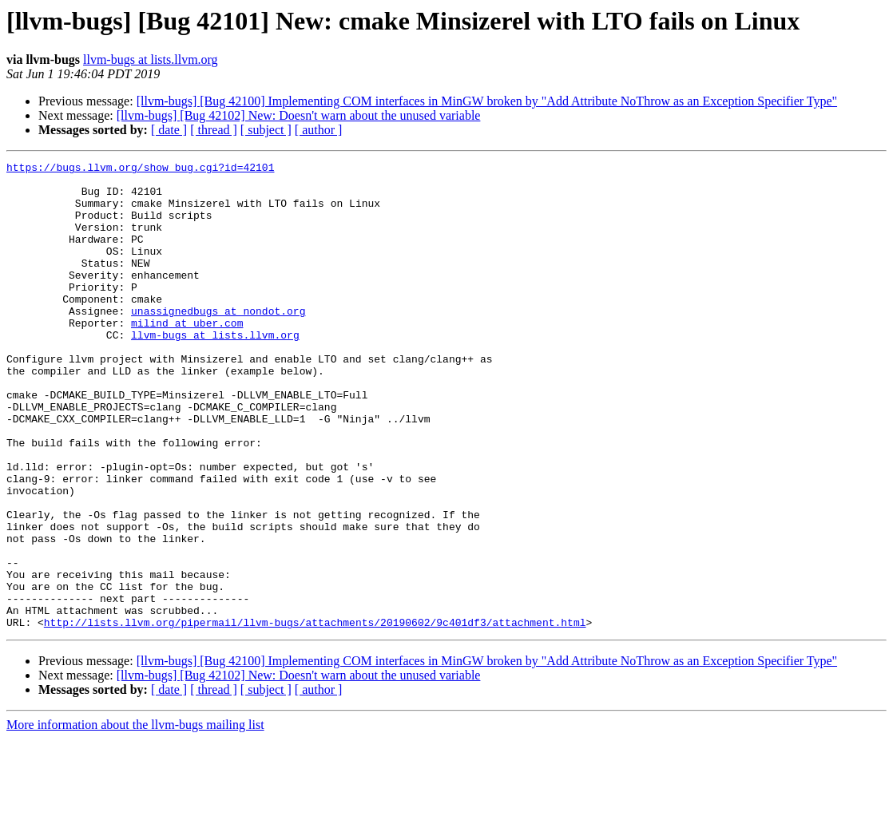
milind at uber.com (187, 356)
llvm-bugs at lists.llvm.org (150, 59)
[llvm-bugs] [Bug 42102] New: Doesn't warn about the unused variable (299, 115)
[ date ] (169, 130)
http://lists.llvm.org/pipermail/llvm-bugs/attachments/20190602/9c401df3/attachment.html (315, 715)
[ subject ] (266, 130)
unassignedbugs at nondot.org (218, 342)
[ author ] (319, 130)
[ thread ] (213, 130)
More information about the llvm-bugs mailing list (135, 818)
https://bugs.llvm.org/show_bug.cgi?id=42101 (140, 169)
